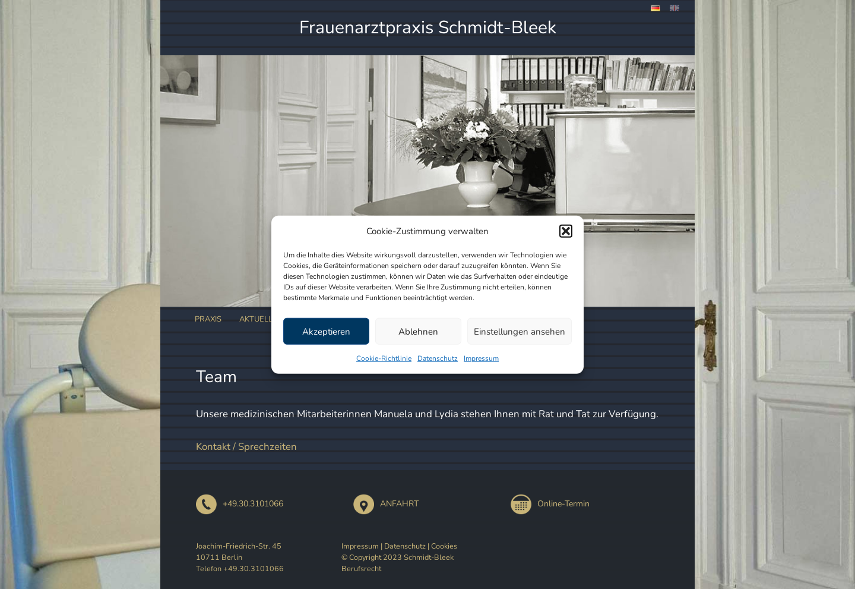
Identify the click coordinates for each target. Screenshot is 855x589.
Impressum (481, 358)
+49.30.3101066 (239, 503)
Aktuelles (260, 319)
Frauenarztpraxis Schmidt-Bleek (427, 27)
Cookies (444, 546)
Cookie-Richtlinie (383, 358)
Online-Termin (550, 503)
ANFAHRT (386, 503)
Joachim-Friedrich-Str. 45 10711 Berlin (238, 551)
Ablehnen (418, 331)
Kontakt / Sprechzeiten (246, 446)
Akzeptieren (326, 331)
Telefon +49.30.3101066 (240, 568)
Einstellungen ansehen (519, 331)
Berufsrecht (361, 568)
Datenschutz (437, 358)
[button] (566, 231)
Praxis (208, 319)
